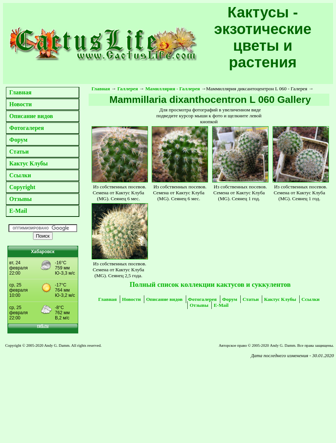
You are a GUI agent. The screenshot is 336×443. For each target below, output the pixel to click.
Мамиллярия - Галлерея (172, 88)
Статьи (19, 151)
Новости (20, 104)
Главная (20, 92)
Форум (18, 140)
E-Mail (18, 211)
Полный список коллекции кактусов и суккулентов (209, 284)
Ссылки (20, 175)
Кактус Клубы (28, 163)
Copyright (22, 187)
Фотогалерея (26, 128)
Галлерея (128, 88)
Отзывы (20, 199)
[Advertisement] (67, 392)
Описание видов (31, 116)
